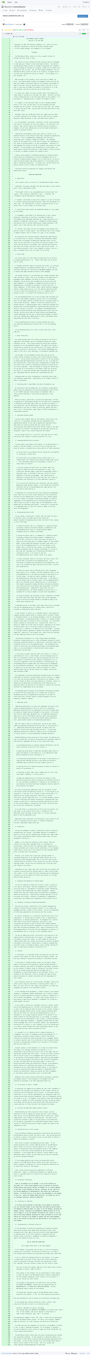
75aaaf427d (84, 24)
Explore (9, 2)
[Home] (3, 2)
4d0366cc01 (70, 24)
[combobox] (79, 29)
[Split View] (84, 29)
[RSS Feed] (59, 6)
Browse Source (82, 16)
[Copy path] (11, 33)
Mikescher (8, 7)
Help (16, 2)
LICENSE (7, 33)
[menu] (88, 29)
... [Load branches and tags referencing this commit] (3, 20)
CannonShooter (19, 7)
